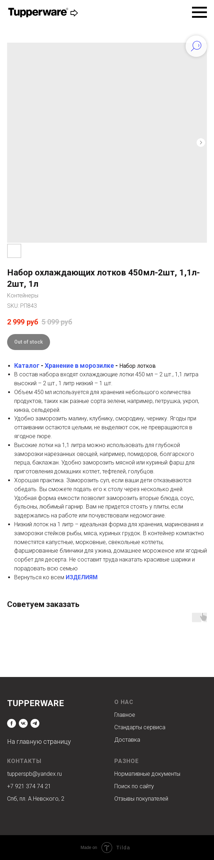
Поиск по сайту (134, 786)
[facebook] (11, 723)
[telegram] (35, 723)
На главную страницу (39, 741)
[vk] (23, 723)
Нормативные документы (147, 773)
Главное (124, 714)
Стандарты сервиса (139, 727)
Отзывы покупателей (141, 798)
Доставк (125, 739)
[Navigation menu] (199, 12)
